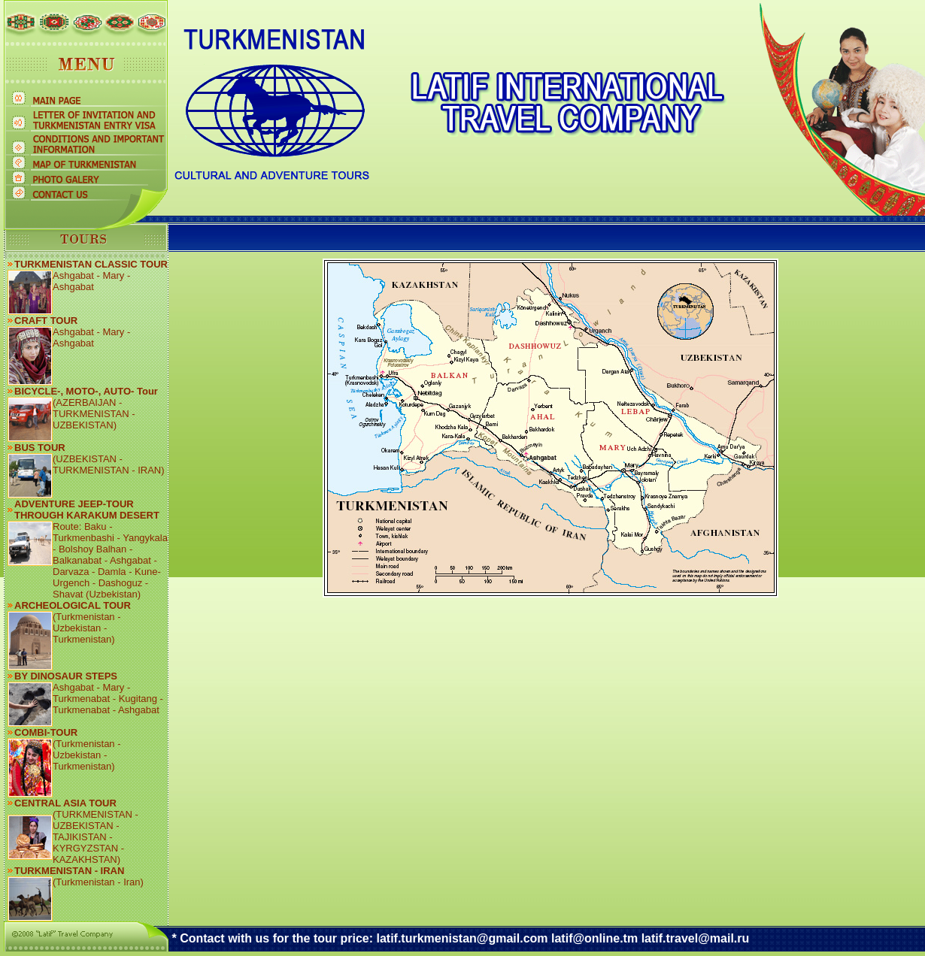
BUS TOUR (39, 447)
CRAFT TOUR (45, 320)
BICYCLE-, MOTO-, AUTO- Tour (86, 391)
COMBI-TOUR (45, 732)
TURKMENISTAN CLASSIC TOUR (91, 264)
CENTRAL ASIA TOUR (65, 803)
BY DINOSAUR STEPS (65, 676)
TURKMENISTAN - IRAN (69, 870)
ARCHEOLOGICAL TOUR (72, 605)
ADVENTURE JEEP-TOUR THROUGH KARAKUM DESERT (86, 509)
